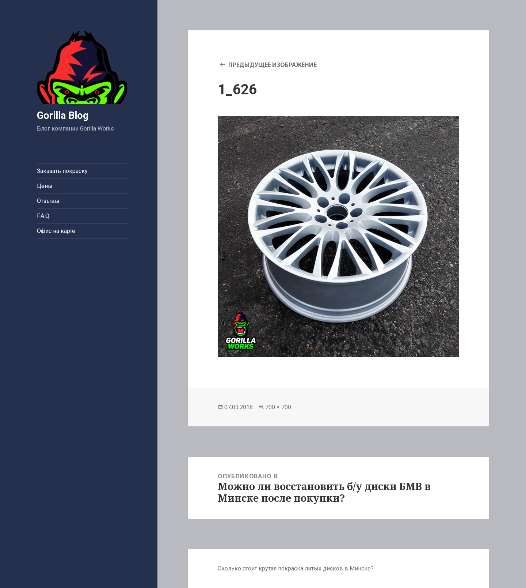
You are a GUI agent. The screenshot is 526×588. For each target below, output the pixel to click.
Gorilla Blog (62, 115)
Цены (45, 185)
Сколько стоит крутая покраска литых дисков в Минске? (296, 568)
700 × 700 (278, 407)
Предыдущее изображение (272, 65)
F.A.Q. (43, 215)
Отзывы (48, 200)
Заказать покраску (62, 170)
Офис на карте (56, 230)
